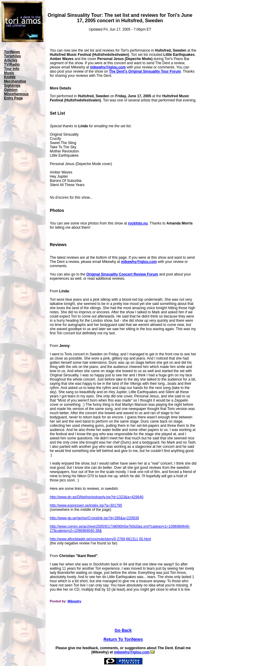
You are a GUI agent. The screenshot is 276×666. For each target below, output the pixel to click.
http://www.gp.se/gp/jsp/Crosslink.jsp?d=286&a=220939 (94, 518)
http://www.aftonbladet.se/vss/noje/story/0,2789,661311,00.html (100, 539)
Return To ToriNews (123, 639)
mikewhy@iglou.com (108, 67)
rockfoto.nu (138, 223)
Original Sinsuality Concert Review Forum (122, 274)
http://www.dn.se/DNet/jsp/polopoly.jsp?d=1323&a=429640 (96, 497)
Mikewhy (74, 601)
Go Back (123, 630)
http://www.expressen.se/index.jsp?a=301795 (86, 505)
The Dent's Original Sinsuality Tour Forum (145, 71)
